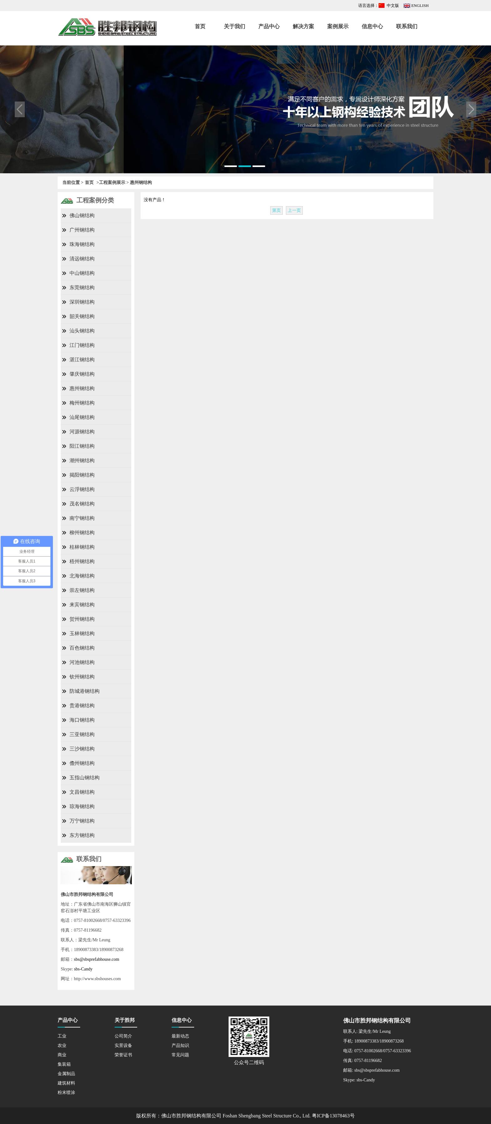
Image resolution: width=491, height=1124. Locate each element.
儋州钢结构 (82, 763)
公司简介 (123, 1036)
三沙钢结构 (82, 748)
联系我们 (406, 26)
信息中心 (372, 26)
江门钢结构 (82, 345)
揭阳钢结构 (82, 475)
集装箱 (64, 1064)
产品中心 (269, 26)
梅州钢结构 (82, 402)
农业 (62, 1045)
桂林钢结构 (82, 547)
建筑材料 (66, 1083)
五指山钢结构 (85, 777)
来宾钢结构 (82, 604)
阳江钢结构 (82, 446)
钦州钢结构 (82, 676)
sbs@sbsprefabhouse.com (96, 959)
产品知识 (180, 1045)
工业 (62, 1036)
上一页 (294, 210)
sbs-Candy (83, 969)
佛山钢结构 (82, 215)
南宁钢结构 (82, 518)
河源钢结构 (82, 431)
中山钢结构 (82, 273)
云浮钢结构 (82, 489)
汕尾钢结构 (82, 417)
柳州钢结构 (82, 532)
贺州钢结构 (82, 619)
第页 (276, 210)
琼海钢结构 (82, 806)
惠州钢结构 (82, 388)
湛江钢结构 (82, 359)
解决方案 (303, 26)
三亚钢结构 (82, 734)
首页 (200, 26)
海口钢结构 (82, 720)
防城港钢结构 (85, 691)
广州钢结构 (82, 230)
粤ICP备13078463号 (333, 1115)
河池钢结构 (82, 662)
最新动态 (180, 1036)
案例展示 (338, 26)
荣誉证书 (123, 1055)
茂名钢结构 (82, 503)
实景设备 (123, 1045)
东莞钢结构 (82, 287)
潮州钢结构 (82, 460)
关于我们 (234, 26)
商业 (62, 1055)
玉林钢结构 (82, 633)
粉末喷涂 (66, 1092)
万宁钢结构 (82, 820)
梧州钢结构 (82, 561)
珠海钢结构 (82, 244)
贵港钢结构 (82, 705)
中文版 (393, 5)
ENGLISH (420, 5)
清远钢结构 (82, 258)
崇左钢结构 (82, 590)
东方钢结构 (82, 835)
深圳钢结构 (82, 302)
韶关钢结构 (82, 316)
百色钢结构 (82, 648)
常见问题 (180, 1055)
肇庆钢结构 (82, 374)
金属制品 (66, 1073)
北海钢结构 (82, 575)
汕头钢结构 (82, 330)
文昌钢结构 (82, 792)
